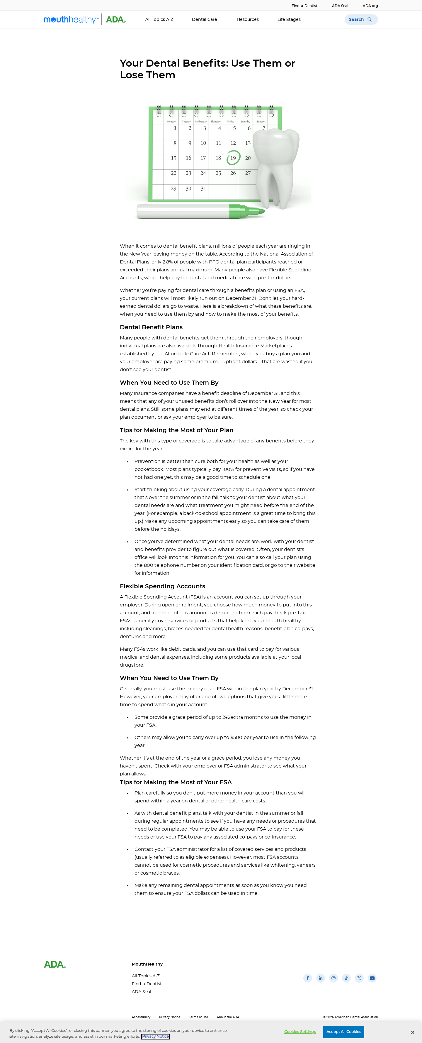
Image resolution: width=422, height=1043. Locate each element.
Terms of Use (198, 1017)
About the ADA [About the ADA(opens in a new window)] (228, 1017)
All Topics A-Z (159, 20)
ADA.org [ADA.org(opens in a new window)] (370, 6)
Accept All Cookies (343, 1032)
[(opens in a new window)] (308, 982)
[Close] (412, 1032)
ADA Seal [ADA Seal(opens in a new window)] (340, 6)
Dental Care (205, 20)
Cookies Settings (300, 1032)
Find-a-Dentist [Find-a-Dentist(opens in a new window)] (304, 6)
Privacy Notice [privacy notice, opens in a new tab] (155, 1037)
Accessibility (141, 1017)
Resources (248, 20)
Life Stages (290, 20)
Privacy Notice (169, 1017)
